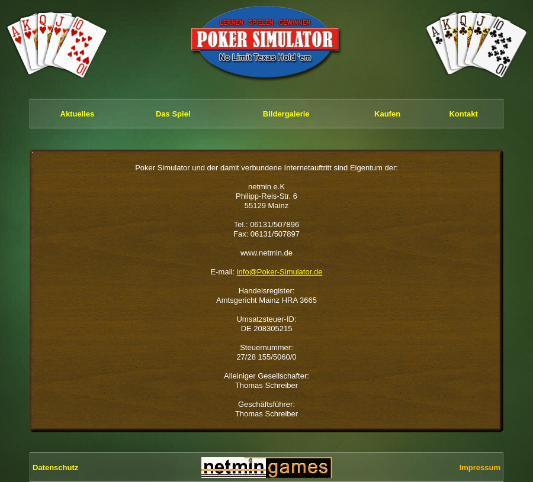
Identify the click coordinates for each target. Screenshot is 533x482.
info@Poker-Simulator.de (280, 271)
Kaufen (387, 113)
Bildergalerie (286, 113)
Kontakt (463, 113)
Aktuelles (77, 113)
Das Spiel (173, 113)
